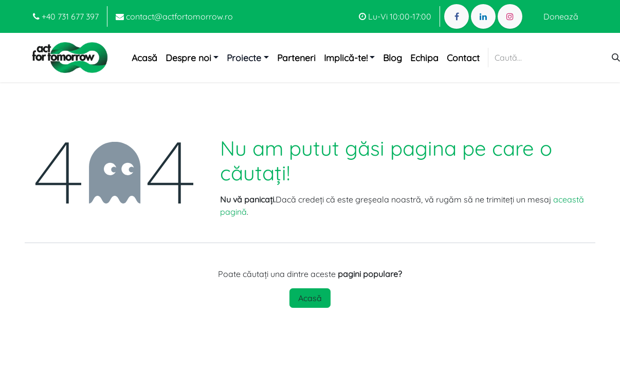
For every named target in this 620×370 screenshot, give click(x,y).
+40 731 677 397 (66, 16)
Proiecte (244, 57)
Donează (560, 16)
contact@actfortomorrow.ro (174, 16)
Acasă (310, 298)
